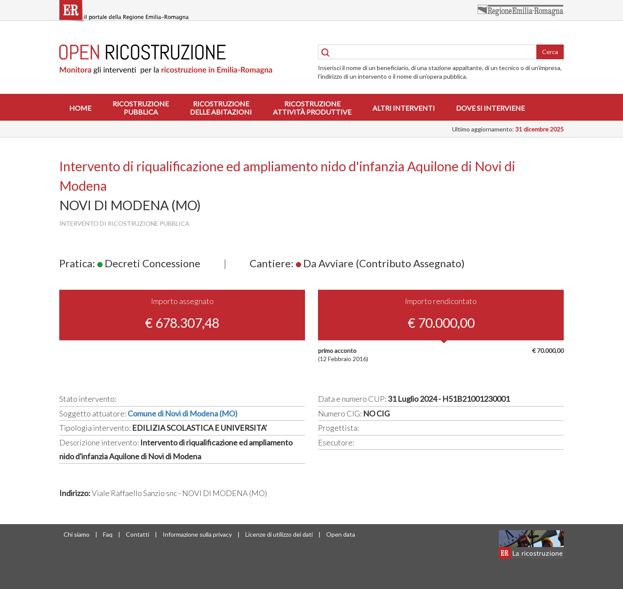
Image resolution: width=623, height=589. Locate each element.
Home (80, 108)
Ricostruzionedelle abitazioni (221, 107)
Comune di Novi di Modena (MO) (183, 413)
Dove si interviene (490, 108)
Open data (340, 534)
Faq (107, 534)
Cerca (550, 51)
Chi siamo (77, 534)
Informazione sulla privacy (197, 534)
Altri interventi (404, 108)
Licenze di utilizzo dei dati (279, 534)
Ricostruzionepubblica (140, 107)
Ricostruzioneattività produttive (312, 107)
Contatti (137, 534)
